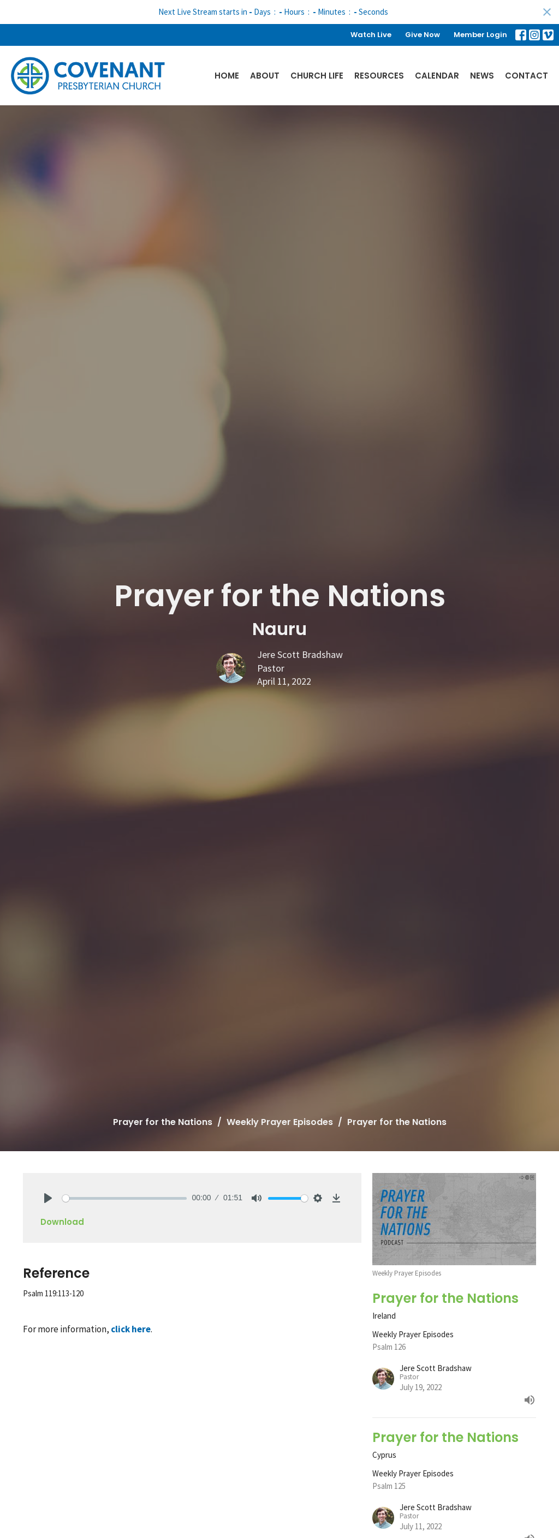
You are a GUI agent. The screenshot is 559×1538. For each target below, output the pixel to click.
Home (227, 75)
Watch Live (370, 34)
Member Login (480, 34)
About (265, 75)
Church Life (316, 75)
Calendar (437, 75)
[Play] (48, 1198)
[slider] (124, 1198)
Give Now (422, 34)
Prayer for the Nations (162, 1122)
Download (62, 1222)
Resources (379, 75)
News (482, 75)
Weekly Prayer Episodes (280, 1122)
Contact (526, 75)
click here (131, 1329)
